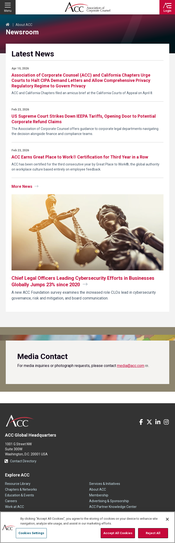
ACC (20, 421)
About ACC (24, 24)
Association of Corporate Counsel (87, 7)
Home (8, 25)
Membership (98, 495)
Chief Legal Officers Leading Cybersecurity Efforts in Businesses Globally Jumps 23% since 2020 (83, 281)
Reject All (153, 533)
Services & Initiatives (104, 484)
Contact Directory (23, 461)
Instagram (166, 422)
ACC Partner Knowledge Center (113, 507)
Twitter (149, 422)
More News (22, 186)
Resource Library (17, 484)
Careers (11, 501)
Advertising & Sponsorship (109, 501)
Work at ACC (14, 507)
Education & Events (19, 495)
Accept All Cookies (117, 533)
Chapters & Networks (21, 489)
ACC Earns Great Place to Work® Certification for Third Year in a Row (80, 156)
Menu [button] (8, 10)
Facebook (141, 422)
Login (167, 10)
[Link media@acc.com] (132, 365)
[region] (87, 527)
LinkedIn (158, 422)
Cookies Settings (31, 533)
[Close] (167, 519)
